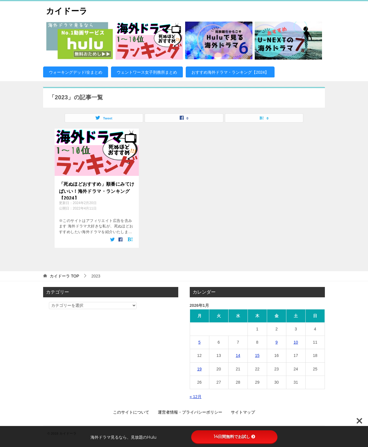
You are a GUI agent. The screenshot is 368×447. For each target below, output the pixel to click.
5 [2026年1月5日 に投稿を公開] (199, 342)
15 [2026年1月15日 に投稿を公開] (257, 355)
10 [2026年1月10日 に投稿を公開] (296, 342)
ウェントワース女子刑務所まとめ (147, 72)
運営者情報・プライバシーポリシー (190, 412)
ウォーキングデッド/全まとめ (75, 72)
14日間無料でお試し (234, 436)
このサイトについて (131, 412)
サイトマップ (243, 412)
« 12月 (196, 396)
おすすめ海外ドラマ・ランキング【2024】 (230, 72)
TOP (64, 275)
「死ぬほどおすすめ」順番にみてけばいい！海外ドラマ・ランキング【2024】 (96, 190)
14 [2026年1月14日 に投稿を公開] (238, 355)
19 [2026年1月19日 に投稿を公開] (199, 368)
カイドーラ (68, 9)
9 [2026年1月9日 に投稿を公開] (276, 342)
